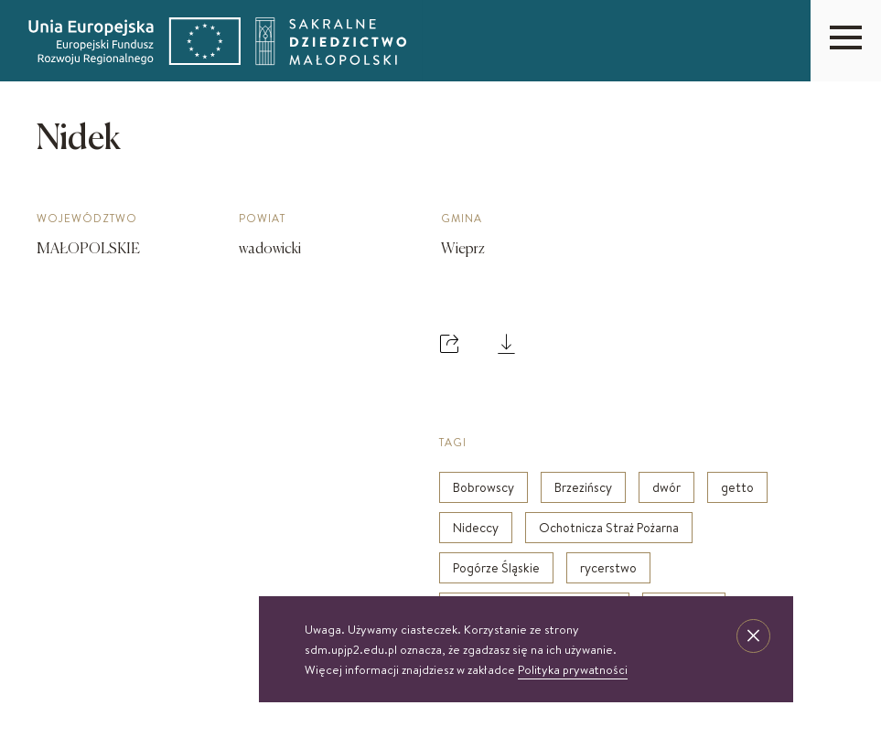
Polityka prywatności (573, 669)
